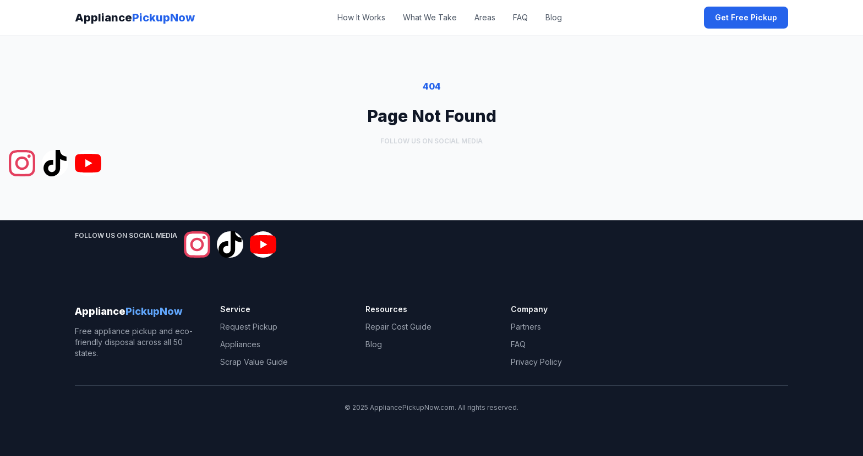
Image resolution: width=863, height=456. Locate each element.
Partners (526, 326)
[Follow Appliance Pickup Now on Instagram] (22, 163)
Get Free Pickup (746, 17)
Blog (553, 17)
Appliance (135, 17)
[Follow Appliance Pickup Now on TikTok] (55, 163)
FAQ (520, 17)
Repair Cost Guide (398, 326)
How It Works (361, 17)
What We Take (430, 17)
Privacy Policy (536, 361)
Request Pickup (248, 326)
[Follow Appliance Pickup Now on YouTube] (88, 163)
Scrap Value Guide (254, 361)
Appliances (240, 344)
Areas (484, 17)
